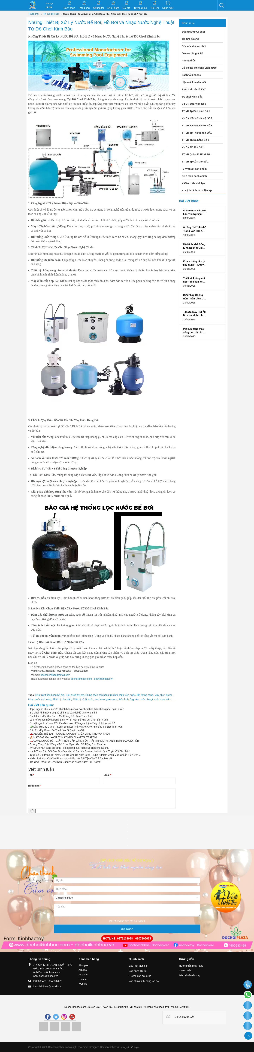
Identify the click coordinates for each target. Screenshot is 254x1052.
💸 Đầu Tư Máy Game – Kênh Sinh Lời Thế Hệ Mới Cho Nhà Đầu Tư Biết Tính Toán (76, 726)
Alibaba (82, 970)
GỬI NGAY (127, 929)
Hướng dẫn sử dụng (140, 976)
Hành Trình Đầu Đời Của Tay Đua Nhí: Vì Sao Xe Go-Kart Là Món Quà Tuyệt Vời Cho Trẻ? (80, 751)
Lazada (82, 979)
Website (82, 983)
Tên (31, 775)
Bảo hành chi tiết (138, 970)
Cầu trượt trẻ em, (75, 695)
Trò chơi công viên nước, (133, 699)
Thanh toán (185, 970)
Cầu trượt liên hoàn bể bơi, (50, 695)
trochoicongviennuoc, (107, 699)
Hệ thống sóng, (146, 695)
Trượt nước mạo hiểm (159, 699)
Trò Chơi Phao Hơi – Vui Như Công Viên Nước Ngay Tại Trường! (65, 761)
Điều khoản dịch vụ (190, 975)
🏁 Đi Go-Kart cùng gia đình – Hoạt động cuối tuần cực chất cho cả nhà (69, 747)
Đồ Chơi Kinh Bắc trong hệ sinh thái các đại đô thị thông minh (64, 712)
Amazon (82, 974)
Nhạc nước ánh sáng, (40, 699)
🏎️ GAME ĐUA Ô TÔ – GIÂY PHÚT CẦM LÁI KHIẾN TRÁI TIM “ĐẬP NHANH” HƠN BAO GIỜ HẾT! (84, 740)
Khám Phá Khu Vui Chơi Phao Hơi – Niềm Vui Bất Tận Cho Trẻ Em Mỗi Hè (71, 758)
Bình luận (34, 785)
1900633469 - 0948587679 (47, 981)
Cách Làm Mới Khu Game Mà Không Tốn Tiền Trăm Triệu (61, 716)
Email (107, 775)
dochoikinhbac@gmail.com (55, 675)
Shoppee (83, 965)
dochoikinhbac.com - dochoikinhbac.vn (92, 678)
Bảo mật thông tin (138, 965)
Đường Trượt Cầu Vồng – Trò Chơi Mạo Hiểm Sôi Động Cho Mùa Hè (68, 744)
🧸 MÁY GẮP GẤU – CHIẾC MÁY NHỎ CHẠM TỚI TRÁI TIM (63, 737)
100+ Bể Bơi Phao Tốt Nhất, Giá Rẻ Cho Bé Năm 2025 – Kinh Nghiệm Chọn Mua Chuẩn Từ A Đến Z (85, 754)
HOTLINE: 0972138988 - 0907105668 (127, 938)
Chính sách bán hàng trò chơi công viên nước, (111, 695)
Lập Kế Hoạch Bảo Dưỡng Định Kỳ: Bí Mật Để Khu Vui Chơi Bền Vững (69, 719)
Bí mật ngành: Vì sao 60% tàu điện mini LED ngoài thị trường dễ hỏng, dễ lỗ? (72, 723)
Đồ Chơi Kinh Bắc (184, 1017)
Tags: (31, 695)
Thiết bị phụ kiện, (63, 699)
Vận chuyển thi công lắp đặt (144, 981)
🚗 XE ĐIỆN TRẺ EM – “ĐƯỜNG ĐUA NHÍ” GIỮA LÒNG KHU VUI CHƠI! (70, 733)
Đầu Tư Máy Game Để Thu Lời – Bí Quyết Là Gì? (57, 730)
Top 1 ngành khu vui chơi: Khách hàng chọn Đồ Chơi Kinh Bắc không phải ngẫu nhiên (77, 709)
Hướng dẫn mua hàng (191, 965)
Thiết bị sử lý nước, (83, 699)
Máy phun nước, (164, 695)
